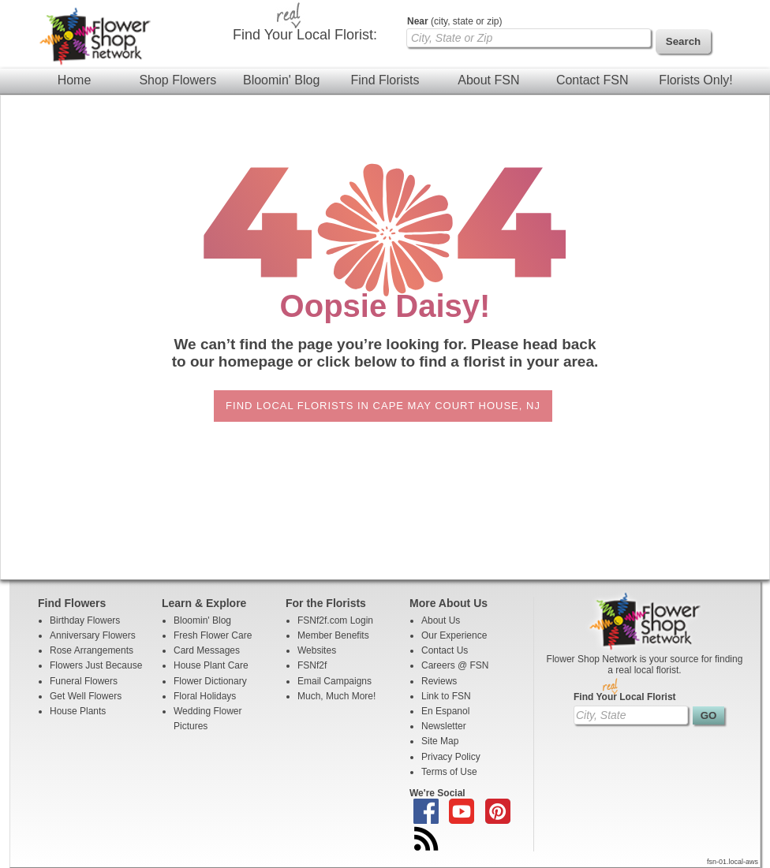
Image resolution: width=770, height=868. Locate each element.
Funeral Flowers (84, 681)
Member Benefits (333, 635)
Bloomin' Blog (281, 80)
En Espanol (445, 711)
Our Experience (454, 635)
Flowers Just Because (96, 665)
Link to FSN (446, 696)
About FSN (488, 80)
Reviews (439, 681)
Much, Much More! (336, 696)
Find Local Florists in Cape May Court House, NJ (383, 406)
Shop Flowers (177, 80)
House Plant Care (211, 665)
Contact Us (444, 650)
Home (75, 80)
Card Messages (207, 650)
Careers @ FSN (455, 665)
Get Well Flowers (85, 696)
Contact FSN (592, 80)
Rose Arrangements (91, 650)
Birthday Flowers (85, 620)
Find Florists (384, 80)
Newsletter (443, 726)
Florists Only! (695, 80)
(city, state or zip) (454, 21)
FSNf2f (312, 665)
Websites (316, 650)
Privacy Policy (450, 756)
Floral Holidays (205, 696)
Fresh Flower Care (213, 635)
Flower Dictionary (210, 681)
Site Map (439, 741)
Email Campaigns (334, 681)
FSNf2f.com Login (335, 620)
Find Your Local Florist (625, 696)
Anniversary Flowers (93, 635)
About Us (440, 620)
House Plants (78, 711)
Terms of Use (449, 771)
